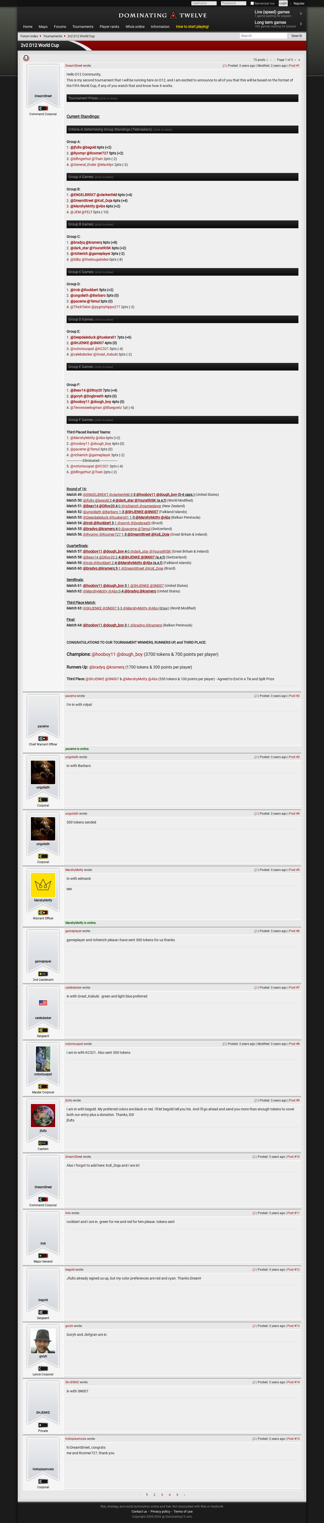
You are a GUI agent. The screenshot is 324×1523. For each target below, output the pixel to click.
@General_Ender (83, 165)
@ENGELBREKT (83, 195)
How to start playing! (192, 27)
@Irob (75, 290)
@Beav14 (78, 390)
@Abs (100, 206)
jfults (43, 1131)
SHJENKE (43, 1412)
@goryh (76, 396)
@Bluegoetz (112, 408)
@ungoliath (79, 295)
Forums (60, 27)
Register (299, 3)
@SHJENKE (79, 343)
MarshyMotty (43, 900)
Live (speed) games (276, 14)
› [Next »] (184, 1495)
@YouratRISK (100, 248)
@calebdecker (81, 354)
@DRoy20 (94, 390)
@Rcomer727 (97, 153)
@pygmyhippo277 (105, 307)
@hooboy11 (80, 402)
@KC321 (102, 349)
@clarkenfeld (106, 195)
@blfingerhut (80, 159)
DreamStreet (43, 96)
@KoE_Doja (103, 201)
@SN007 (97, 343)
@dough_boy (100, 402)
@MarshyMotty (82, 206)
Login (283, 3)
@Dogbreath (94, 396)
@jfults (76, 147)
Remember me (262, 3)
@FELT (87, 212)
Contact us (139, 1511)
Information (160, 27)
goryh (43, 1356)
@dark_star (79, 248)
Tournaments (82, 27)
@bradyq (77, 242)
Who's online (135, 27)
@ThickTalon (80, 307)
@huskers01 (106, 337)
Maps (43, 27)
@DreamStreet (81, 201)
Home (27, 27)
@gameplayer (99, 254)
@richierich (79, 254)
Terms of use (183, 1511)
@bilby (75, 259)
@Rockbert (89, 290)
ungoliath (43, 787)
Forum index (29, 36)
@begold (89, 147)
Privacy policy (160, 1511)
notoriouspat (43, 1074)
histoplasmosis (43, 1469)
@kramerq (94, 242)
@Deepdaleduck (83, 337)
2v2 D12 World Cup (81, 36)
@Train (97, 159)
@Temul (93, 301)
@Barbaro (97, 295)
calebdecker (43, 1018)
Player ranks (109, 27)
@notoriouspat (82, 349)
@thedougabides (95, 259)
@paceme (78, 301)
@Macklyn (105, 165)
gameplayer (43, 961)
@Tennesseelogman (86, 408)
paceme (43, 726)
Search (296, 36)
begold (43, 1300)
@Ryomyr (78, 153)
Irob (43, 1243)
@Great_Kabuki (105, 354)
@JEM (75, 212)
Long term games (278, 24)
